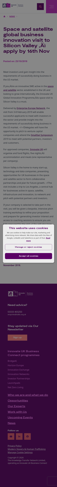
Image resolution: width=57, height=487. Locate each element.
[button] (28, 247)
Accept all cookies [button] (28, 256)
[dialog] (28, 243)
